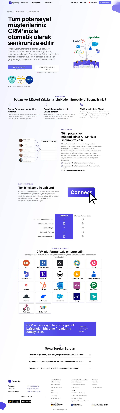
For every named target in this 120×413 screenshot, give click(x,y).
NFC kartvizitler (55, 384)
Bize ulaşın (74, 2)
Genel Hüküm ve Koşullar (79, 395)
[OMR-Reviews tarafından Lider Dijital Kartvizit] (13, 80)
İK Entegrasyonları (56, 387)
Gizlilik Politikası (77, 398)
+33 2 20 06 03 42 (33, 386)
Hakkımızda (54, 393)
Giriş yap (83, 2)
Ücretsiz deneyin (105, 2)
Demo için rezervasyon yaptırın (83, 329)
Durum (94, 384)
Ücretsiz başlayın (20, 75)
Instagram (37, 391)
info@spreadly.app (33, 389)
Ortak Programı (55, 398)
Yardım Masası (97, 387)
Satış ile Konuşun (26, 396)
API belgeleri (76, 387)
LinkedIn (29, 391)
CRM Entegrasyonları (78, 384)
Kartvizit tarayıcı (77, 382)
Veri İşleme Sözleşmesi (79, 393)
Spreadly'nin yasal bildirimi (80, 401)
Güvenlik (95, 382)
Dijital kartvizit (55, 382)
